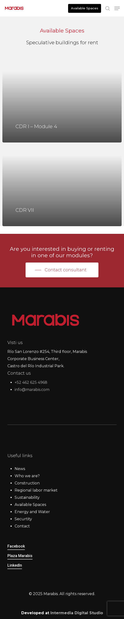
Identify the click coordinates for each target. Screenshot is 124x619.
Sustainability (27, 497)
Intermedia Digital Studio (76, 613)
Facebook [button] (16, 546)
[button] (117, 8)
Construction (27, 483)
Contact (22, 526)
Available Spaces (30, 504)
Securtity (23, 519)
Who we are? (27, 476)
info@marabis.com (32, 389)
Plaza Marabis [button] (19, 555)
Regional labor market (36, 490)
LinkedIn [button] (14, 565)
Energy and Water (32, 511)
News (20, 468)
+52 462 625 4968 (31, 382)
